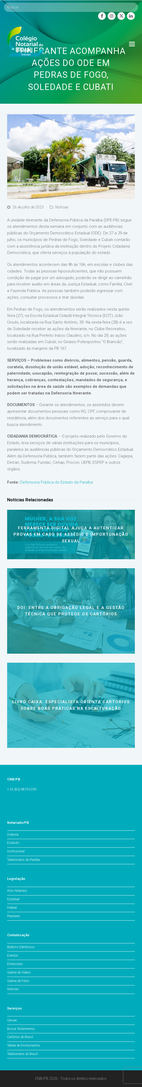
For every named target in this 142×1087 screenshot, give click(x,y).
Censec (12, 1020)
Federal (12, 907)
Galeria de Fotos (18, 981)
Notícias (61, 207)
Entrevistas (15, 964)
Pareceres (13, 916)
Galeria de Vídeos (19, 972)
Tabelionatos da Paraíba (23, 860)
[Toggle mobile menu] (132, 44)
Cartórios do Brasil (20, 1037)
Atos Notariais (17, 891)
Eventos (12, 955)
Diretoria (13, 834)
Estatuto (13, 843)
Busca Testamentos (21, 1029)
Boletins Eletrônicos (21, 947)
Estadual (13, 899)
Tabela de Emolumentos (23, 1045)
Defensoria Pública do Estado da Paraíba (56, 482)
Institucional (16, 851)
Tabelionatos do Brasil (22, 1054)
